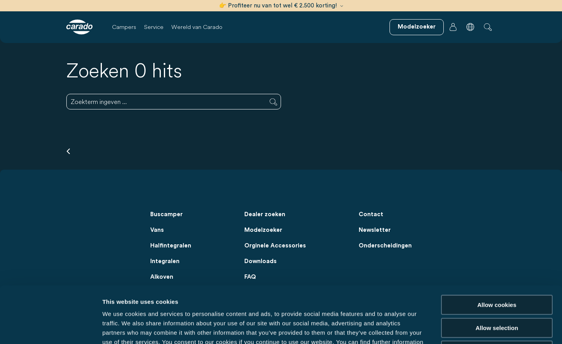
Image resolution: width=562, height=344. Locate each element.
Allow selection (496, 271)
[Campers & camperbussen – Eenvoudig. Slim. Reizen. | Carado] (79, 27)
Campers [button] (124, 26)
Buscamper (166, 214)
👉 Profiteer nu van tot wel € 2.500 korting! (281, 6)
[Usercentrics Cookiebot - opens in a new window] (50, 329)
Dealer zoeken (264, 214)
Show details (409, 328)
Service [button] (154, 26)
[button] (470, 27)
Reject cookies (496, 294)
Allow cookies (496, 248)
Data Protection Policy (153, 295)
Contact (371, 214)
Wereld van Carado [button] (196, 26)
